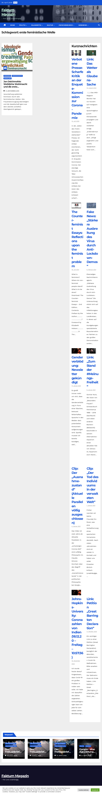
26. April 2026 (12, 755)
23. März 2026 (61, 755)
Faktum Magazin (15, 776)
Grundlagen (7, 78)
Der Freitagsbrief (11, 743)
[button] (99, 25)
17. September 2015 (12, 91)
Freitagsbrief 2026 (11, 746)
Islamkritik (36, 25)
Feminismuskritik (17, 75)
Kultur (50, 25)
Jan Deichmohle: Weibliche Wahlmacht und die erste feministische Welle (15, 85)
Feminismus (7, 75)
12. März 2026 (86, 755)
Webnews (82, 25)
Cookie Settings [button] (83, 790)
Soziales (88, 746)
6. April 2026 (36, 755)
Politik (22, 25)
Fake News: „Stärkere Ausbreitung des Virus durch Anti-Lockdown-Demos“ (92, 239)
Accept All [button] (95, 790)
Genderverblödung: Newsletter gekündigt (77, 369)
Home (12, 25)
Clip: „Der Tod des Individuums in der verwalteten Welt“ (92, 485)
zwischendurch (66, 25)
